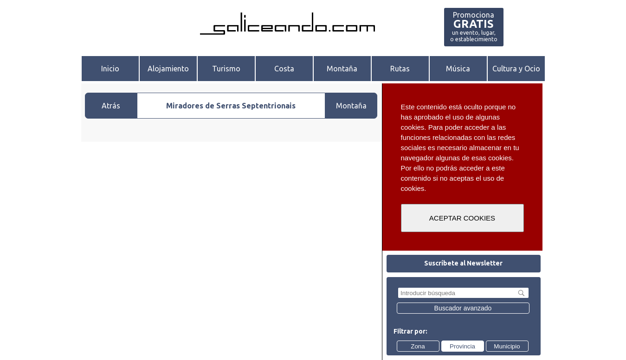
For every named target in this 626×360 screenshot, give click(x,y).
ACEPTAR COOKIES (462, 218)
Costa (284, 68)
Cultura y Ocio (516, 68)
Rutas (400, 68)
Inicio (110, 68)
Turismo (226, 68)
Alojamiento (168, 68)
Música (458, 68)
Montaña (342, 68)
